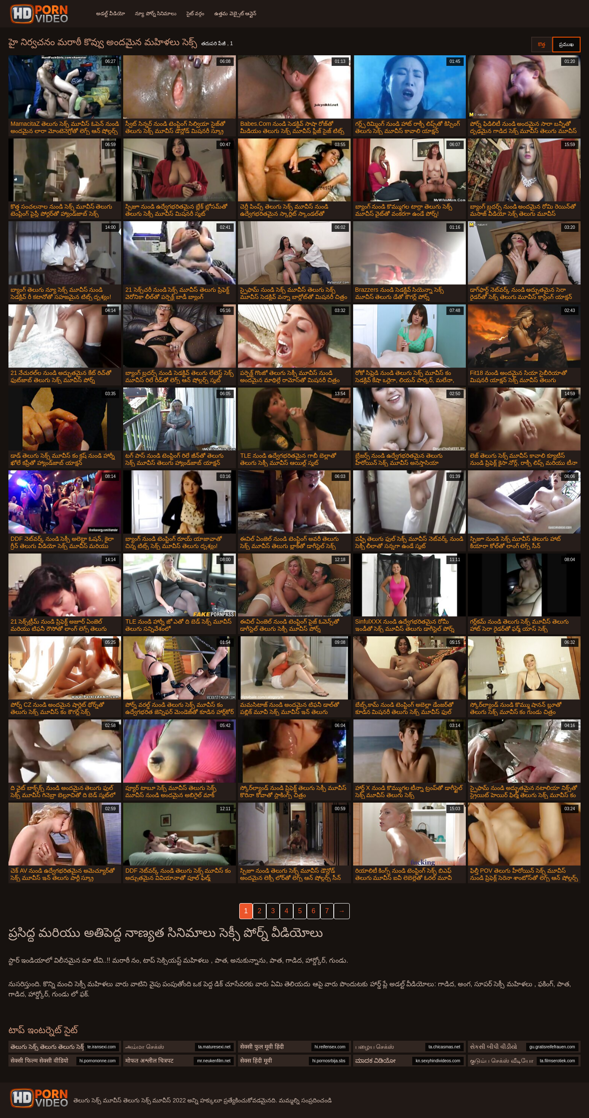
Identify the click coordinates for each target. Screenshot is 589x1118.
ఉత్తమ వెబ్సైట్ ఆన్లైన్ (235, 13)
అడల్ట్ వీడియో (110, 13)
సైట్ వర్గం (195, 13)
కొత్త (541, 44)
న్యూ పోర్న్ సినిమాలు (155, 13)
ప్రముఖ (566, 44)
